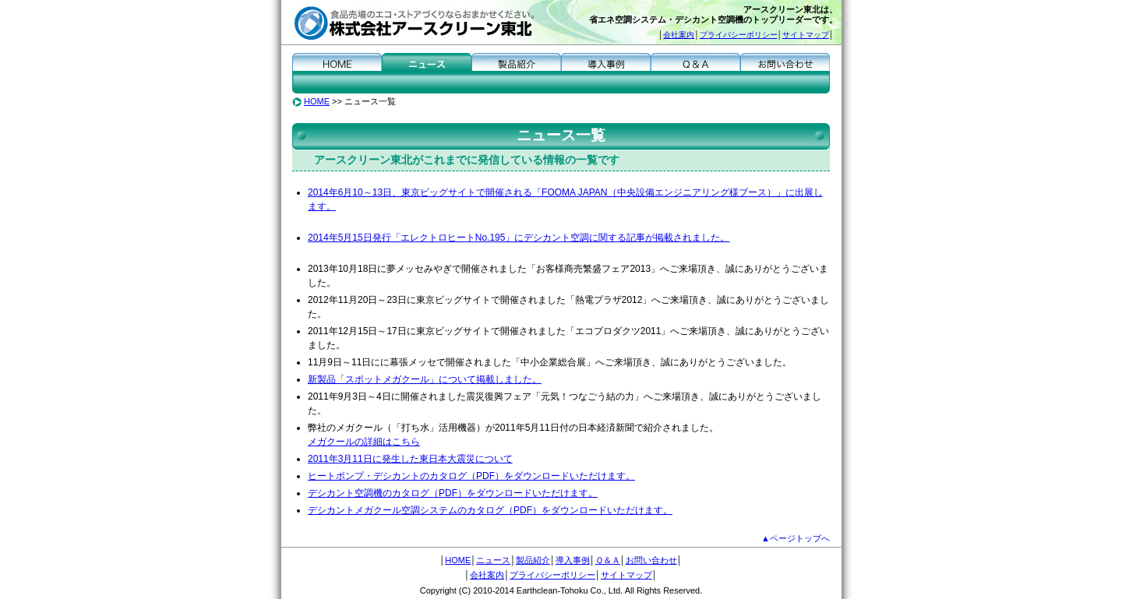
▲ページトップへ (795, 538)
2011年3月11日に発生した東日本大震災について (410, 458)
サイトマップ (805, 34)
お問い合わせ (785, 61)
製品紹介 (516, 61)
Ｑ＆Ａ (695, 61)
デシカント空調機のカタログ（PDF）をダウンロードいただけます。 (453, 493)
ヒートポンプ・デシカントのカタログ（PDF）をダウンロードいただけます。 (471, 475)
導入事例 (606, 61)
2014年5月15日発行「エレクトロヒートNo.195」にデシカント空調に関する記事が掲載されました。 (518, 237)
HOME (337, 61)
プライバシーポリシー (739, 34)
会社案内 (678, 34)
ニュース (426, 61)
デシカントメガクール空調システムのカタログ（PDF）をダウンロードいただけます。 (490, 510)
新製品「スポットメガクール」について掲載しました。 (425, 379)
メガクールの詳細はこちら (364, 441)
